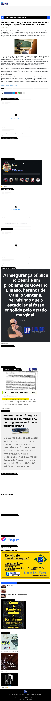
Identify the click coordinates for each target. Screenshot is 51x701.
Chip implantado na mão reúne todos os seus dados (16, 594)
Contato (9, 0)
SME (2, 90)
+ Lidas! (9, 582)
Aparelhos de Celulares (16, 88)
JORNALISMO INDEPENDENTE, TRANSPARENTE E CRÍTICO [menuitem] (15, 17)
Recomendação (36, 88)
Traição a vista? (9, 585)
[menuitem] (2, 17)
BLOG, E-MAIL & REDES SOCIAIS (6, 547)
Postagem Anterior (5, 95)
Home (20, 699)
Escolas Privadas (27, 88)
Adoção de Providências (11, 20)
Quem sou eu (4, 0)
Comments (42, 582)
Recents (25, 582)
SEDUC (46, 88)
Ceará (23, 88)
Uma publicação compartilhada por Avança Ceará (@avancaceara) (16, 133)
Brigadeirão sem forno (10, 589)
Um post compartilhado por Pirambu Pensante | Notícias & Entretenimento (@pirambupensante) (18, 263)
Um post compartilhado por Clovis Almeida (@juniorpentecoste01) (16, 223)
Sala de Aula (42, 88)
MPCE (32, 88)
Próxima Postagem (46, 95)
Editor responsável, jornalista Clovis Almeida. (21, 0)
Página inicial (3, 20)
